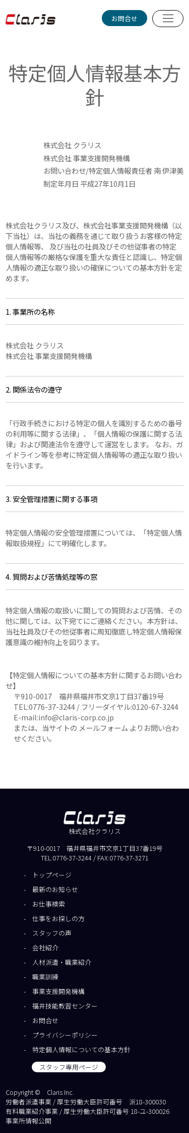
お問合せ (124, 18)
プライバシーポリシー (65, 1035)
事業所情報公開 (28, 1120)
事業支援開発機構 (58, 991)
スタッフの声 (52, 933)
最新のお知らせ (55, 889)
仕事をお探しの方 (58, 918)
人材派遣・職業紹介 (61, 962)
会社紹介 (45, 947)
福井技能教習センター (65, 1006)
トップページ (52, 874)
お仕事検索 (48, 904)
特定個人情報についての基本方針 (81, 1049)
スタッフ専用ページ (68, 1067)
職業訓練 (45, 976)
